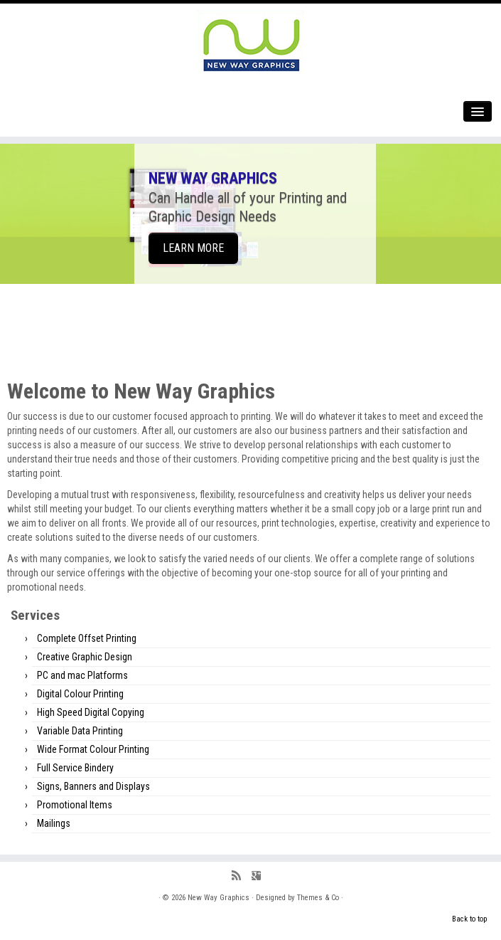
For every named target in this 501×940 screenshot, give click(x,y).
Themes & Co (318, 897)
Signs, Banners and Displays (93, 786)
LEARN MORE (193, 248)
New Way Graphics (218, 897)
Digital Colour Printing (80, 693)
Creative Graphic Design (84, 656)
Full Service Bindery (75, 767)
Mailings (53, 823)
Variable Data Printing (80, 730)
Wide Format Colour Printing (93, 749)
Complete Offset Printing (86, 638)
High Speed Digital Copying (90, 712)
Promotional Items (74, 804)
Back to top (469, 919)
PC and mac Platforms (82, 675)
